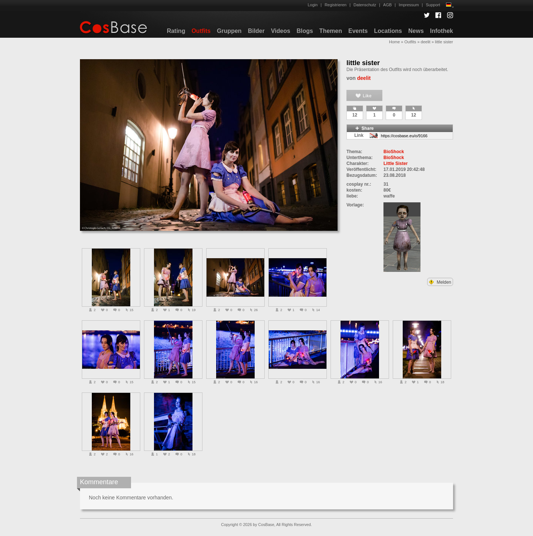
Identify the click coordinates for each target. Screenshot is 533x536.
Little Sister (395, 163)
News (416, 31)
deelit (425, 42)
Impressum (409, 5)
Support (433, 5)
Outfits (201, 31)
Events (358, 31)
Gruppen (229, 31)
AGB (387, 5)
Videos (280, 31)
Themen (330, 31)
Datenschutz (364, 5)
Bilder (256, 31)
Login (313, 5)
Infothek (441, 31)
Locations (388, 31)
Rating (176, 31)
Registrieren (335, 5)
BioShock (393, 151)
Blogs (304, 31)
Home (394, 42)
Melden (440, 282)
